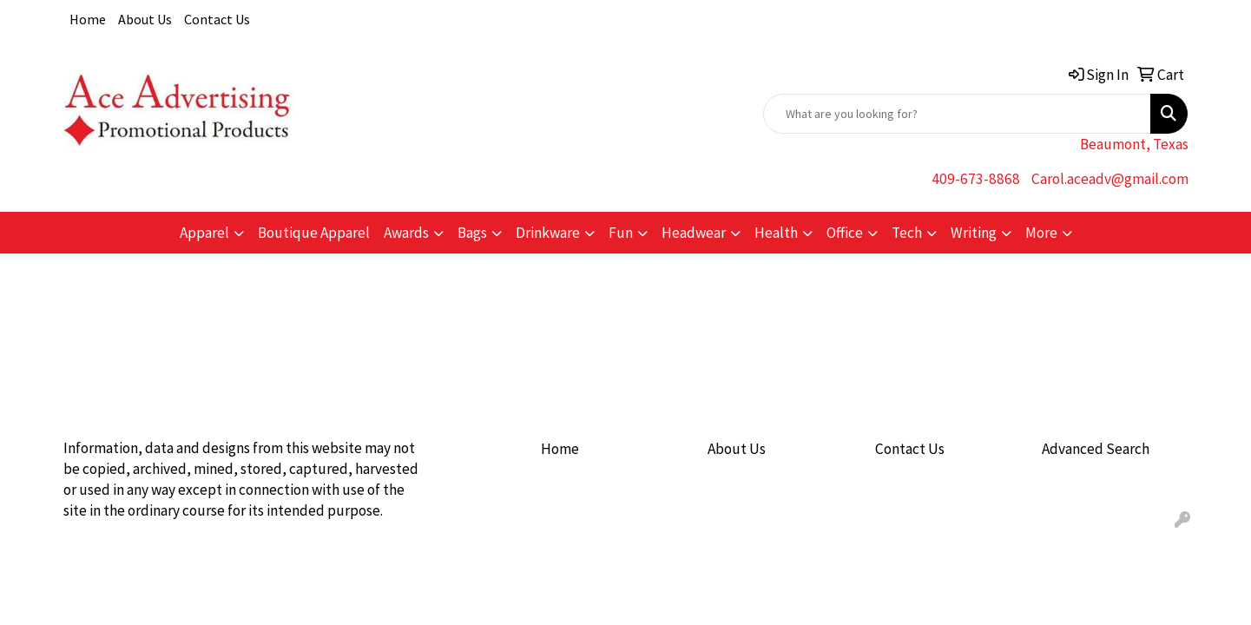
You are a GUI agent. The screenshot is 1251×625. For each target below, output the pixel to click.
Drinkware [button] (548, 232)
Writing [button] (974, 232)
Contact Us (217, 19)
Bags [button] (472, 232)
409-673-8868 (976, 178)
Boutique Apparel (314, 232)
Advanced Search (1095, 448)
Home (87, 19)
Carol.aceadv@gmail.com (1109, 178)
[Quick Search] (957, 114)
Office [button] (844, 232)
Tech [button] (907, 232)
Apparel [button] (204, 232)
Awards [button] (406, 232)
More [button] (1041, 232)
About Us (145, 19)
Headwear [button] (694, 232)
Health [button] (776, 232)
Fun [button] (621, 232)
